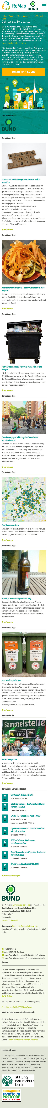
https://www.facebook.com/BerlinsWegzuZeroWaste (23, 955)
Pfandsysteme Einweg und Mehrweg (16, 598)
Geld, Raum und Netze (10, 525)
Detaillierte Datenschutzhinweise (25, 926)
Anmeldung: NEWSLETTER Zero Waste (17, 1007)
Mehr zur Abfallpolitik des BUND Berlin (22, 1040)
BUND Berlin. (7, 996)
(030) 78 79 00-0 (9, 949)
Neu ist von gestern (9, 760)
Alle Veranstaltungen (12, 876)
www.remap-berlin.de (21, 905)
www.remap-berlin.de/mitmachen (14, 43)
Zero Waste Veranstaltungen (14, 789)
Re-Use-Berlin (8, 715)
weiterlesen (8, 230)
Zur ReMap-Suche (23, 71)
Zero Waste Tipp (8, 314)
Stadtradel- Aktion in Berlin (22, 795)
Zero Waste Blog (8, 138)
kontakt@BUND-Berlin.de (13, 952)
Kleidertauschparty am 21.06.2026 (25, 864)
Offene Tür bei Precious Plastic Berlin (25, 816)
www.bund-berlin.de (10, 920)
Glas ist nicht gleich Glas (12, 680)
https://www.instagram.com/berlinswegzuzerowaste (23, 958)
